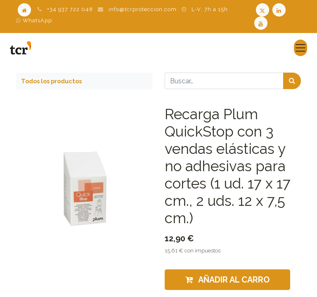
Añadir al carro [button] (227, 280)
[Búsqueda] (292, 81)
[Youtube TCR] (261, 22)
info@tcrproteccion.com (143, 9)
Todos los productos (51, 81)
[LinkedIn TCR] (279, 9)
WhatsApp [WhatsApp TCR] (34, 20)
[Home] (24, 9)
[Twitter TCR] (262, 9)
